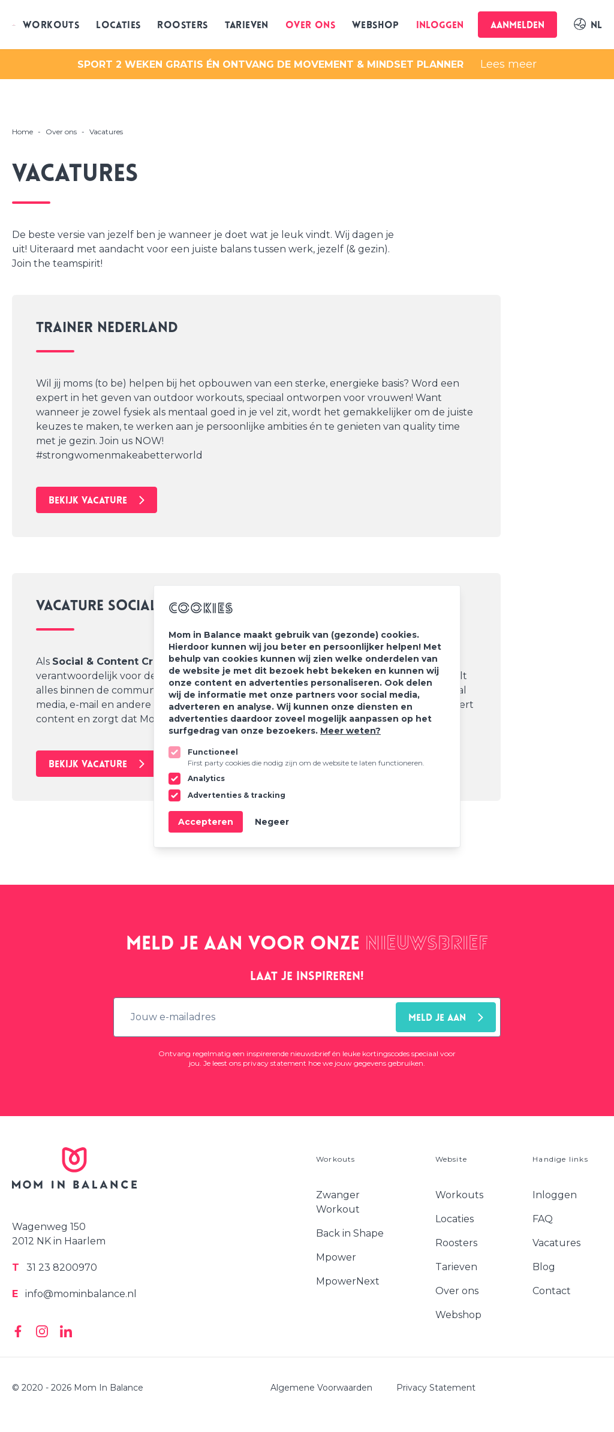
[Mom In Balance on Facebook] (18, 1331)
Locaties (118, 26)
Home (22, 131)
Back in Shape (350, 1233)
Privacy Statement (435, 1387)
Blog (543, 1267)
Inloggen (439, 26)
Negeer (272, 821)
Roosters (182, 26)
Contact (551, 1291)
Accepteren (205, 821)
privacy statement (274, 1063)
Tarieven (247, 26)
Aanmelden (517, 26)
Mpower (336, 1257)
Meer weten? (350, 730)
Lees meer (508, 64)
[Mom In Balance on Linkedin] (66, 1331)
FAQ (542, 1219)
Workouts (51, 26)
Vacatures (556, 1243)
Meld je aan (445, 1018)
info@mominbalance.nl (74, 1294)
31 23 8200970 (54, 1267)
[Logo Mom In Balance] (14, 24)
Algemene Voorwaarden (321, 1387)
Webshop (375, 26)
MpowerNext (348, 1281)
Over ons (310, 26)
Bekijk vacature (97, 501)
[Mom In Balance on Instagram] (42, 1331)
